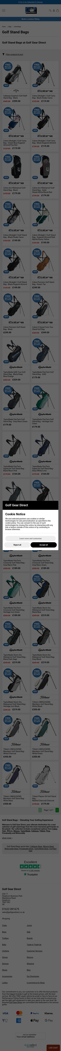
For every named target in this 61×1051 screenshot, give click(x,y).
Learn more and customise (30, 538)
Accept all (44, 545)
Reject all (17, 545)
